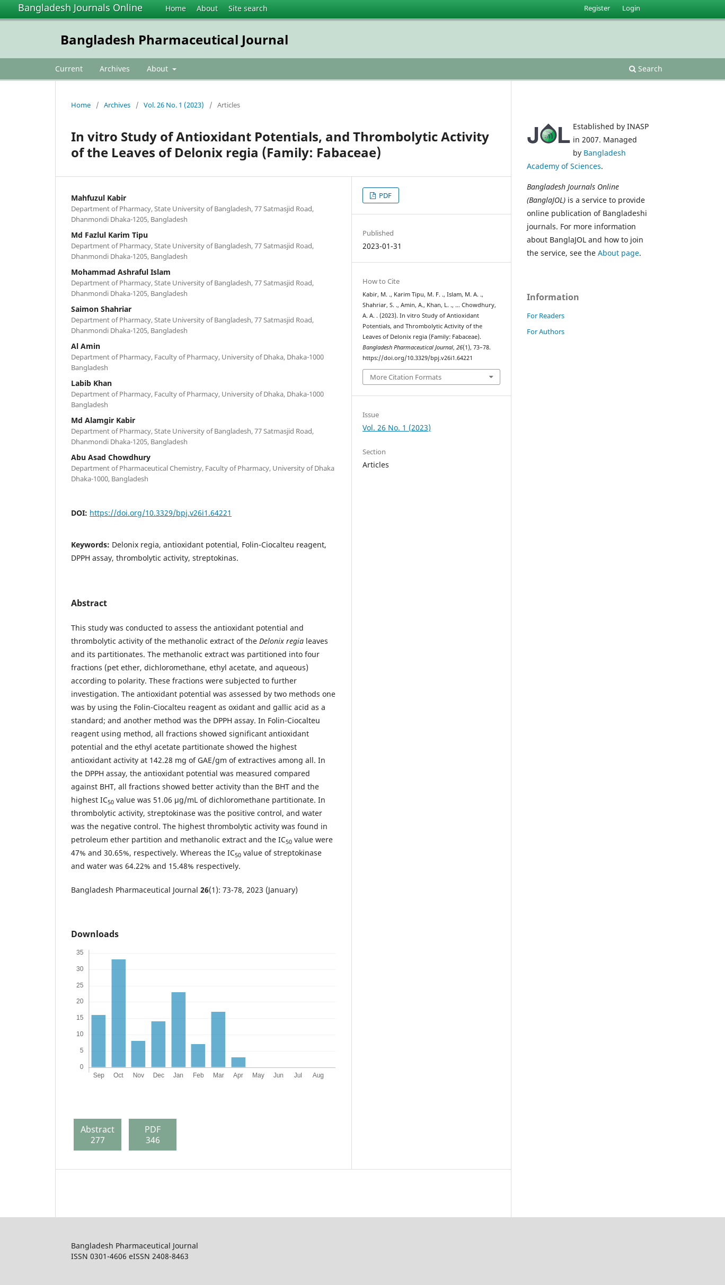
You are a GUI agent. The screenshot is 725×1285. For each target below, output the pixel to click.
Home (175, 8)
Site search (248, 8)
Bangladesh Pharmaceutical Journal (174, 39)
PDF (384, 195)
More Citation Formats (405, 377)
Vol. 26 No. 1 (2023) (174, 105)
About (207, 8)
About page (618, 253)
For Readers (545, 315)
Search (645, 69)
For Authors (545, 331)
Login (631, 8)
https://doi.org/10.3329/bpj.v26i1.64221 (161, 513)
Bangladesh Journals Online (80, 7)
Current (69, 69)
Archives (115, 69)
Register (597, 8)
